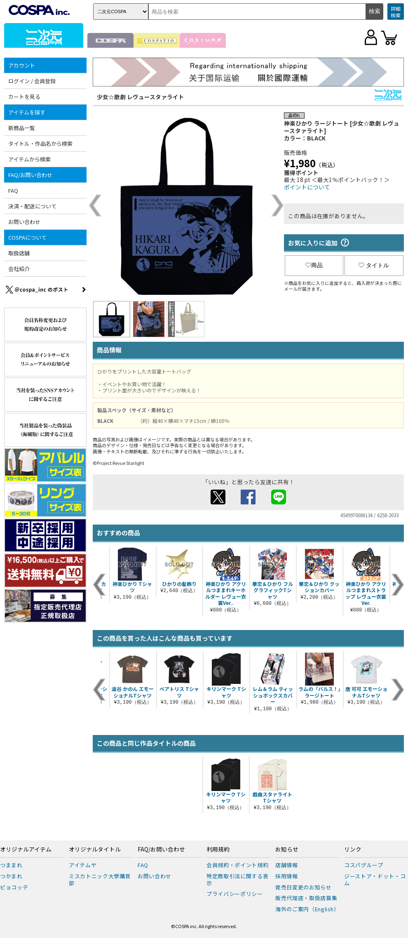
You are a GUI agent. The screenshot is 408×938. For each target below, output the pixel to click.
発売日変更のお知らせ (303, 887)
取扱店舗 (19, 253)
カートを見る (24, 96)
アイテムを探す (26, 112)
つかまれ (11, 876)
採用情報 (286, 876)
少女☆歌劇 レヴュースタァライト (140, 97)
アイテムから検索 (29, 159)
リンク (352, 849)
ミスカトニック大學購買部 (100, 879)
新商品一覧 (21, 128)
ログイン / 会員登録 (32, 81)
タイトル (374, 265)
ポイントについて (307, 187)
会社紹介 (19, 269)
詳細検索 (396, 12)
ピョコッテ (14, 887)
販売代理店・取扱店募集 (306, 898)
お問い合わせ (24, 222)
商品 (314, 265)
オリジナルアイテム (26, 849)
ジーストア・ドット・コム (375, 879)
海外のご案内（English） (307, 909)
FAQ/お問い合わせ (30, 175)
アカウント (21, 65)
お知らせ (286, 849)
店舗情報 (286, 865)
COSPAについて (27, 237)
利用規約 (218, 849)
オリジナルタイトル (95, 849)
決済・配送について (32, 206)
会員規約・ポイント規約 (237, 865)
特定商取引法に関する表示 (237, 879)
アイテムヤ (82, 865)
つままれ (11, 865)
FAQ (13, 190)
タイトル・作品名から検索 (40, 143)
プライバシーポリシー (234, 894)
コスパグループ (363, 865)
